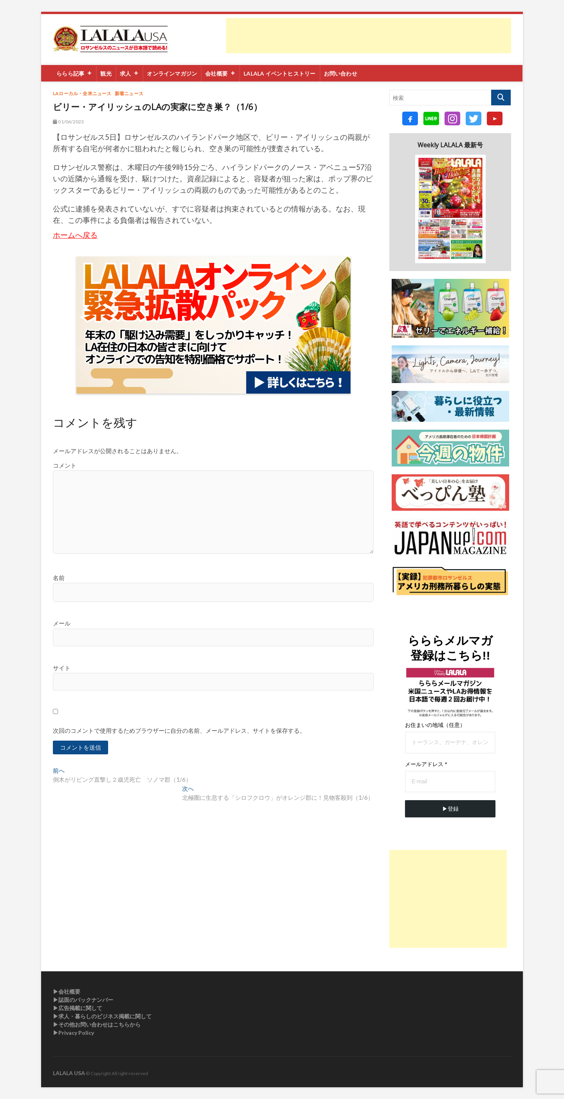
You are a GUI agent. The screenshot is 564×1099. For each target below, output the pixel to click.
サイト (61, 667)
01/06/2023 (68, 122)
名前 (59, 577)
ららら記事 (74, 73)
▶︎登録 (450, 809)
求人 (129, 73)
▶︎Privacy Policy (73, 1032)
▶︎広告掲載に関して (77, 1008)
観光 (106, 73)
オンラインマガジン (172, 73)
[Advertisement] (368, 35)
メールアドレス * (426, 764)
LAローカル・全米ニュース (82, 93)
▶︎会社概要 (66, 991)
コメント (64, 465)
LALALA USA (69, 1073)
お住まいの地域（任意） (435, 725)
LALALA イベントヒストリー (280, 73)
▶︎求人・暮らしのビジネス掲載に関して (102, 1016)
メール (61, 623)
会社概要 (221, 73)
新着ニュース (129, 93)
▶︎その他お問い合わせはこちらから (97, 1024)
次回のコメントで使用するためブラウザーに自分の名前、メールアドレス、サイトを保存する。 (179, 730)
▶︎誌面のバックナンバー (83, 999)
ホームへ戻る (75, 235)
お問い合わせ (340, 73)
